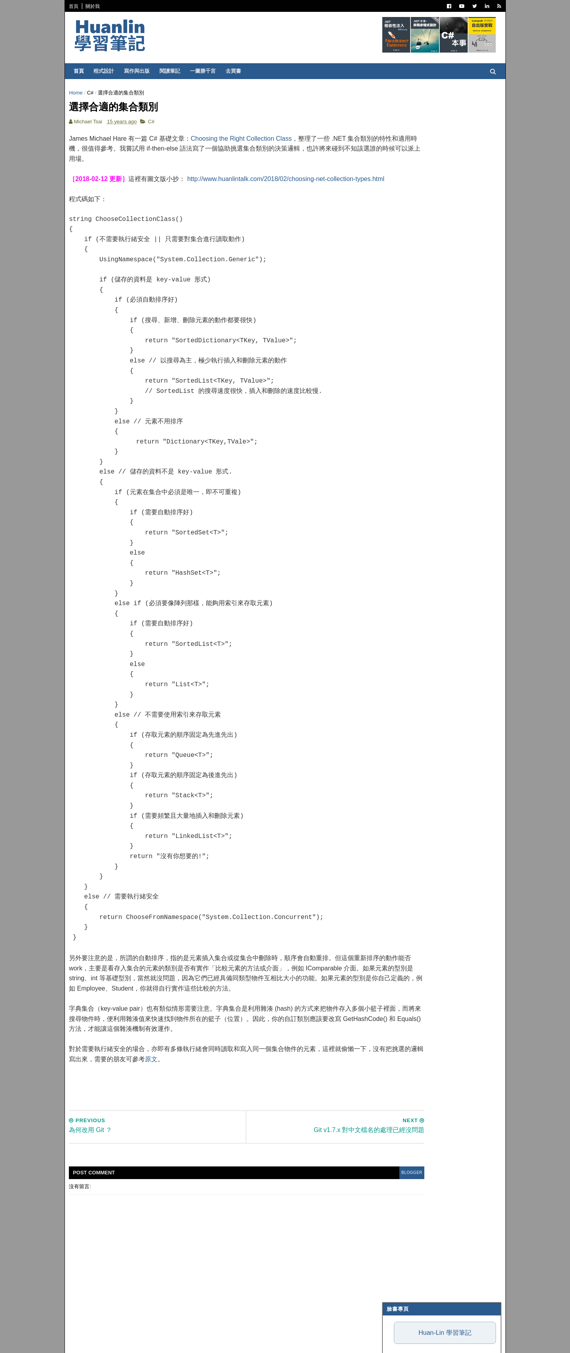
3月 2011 (407, 765)
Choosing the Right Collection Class (244, 144)
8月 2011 (407, 691)
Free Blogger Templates (189, 1341)
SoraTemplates (113, 1341)
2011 (396, 644)
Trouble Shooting (414, 377)
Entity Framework (415, 406)
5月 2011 (407, 746)
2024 (396, 521)
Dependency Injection (420, 367)
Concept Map (407, 435)
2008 (396, 815)
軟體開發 (399, 328)
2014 (396, 616)
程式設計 (107, 71)
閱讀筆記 (173, 71)
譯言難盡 (399, 338)
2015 (396, 607)
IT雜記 (397, 357)
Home (80, 93)
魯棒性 (390, 220)
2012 (396, 635)
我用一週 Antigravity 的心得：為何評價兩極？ (434, 171)
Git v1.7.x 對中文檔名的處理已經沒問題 (440, 724)
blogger (345, 1198)
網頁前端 (399, 387)
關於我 (96, 6)
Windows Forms (411, 464)
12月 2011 (409, 653)
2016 (396, 597)
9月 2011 (407, 682)
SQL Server (405, 425)
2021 (396, 549)
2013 (396, 625)
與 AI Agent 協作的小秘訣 (411, 185)
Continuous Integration (423, 396)
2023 (396, 530)
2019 (396, 569)
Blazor (399, 445)
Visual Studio (408, 289)
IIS (393, 416)
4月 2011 (407, 756)
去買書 (237, 71)
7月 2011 (407, 701)
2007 (396, 825)
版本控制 (399, 348)
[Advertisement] (217, 1108)
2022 (396, 540)
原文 (224, 1085)
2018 (396, 578)
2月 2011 (407, 774)
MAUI (396, 455)
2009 (396, 806)
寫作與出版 (141, 71)
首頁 (77, 6)
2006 (396, 834)
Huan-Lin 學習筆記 (441, 119)
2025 (396, 511)
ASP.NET (400, 280)
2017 (396, 588)
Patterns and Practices (422, 319)
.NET (395, 260)
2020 (396, 559)
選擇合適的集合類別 (418, 734)
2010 (396, 796)
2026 (396, 502)
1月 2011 (407, 784)
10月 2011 (409, 672)
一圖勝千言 (207, 71)
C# (94, 93)
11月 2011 (409, 662)
